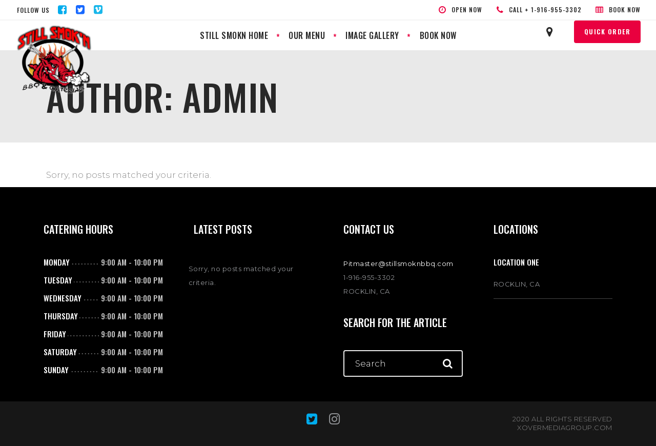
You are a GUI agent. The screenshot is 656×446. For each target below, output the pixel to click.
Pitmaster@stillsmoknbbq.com (398, 263)
